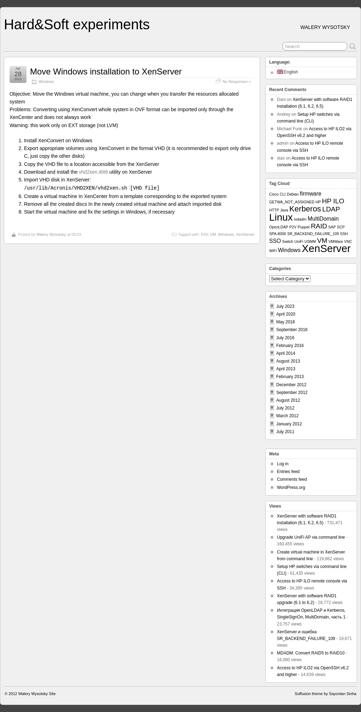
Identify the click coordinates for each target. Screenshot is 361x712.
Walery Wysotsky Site (37, 694)
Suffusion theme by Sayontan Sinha (325, 694)
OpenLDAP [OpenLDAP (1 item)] (278, 227)
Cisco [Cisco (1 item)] (274, 194)
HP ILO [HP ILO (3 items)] (333, 201)
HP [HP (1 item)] (318, 202)
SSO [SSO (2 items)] (275, 241)
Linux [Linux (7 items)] (281, 217)
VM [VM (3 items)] (322, 240)
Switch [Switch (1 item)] (287, 241)
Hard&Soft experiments (77, 24)
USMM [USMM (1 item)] (310, 241)
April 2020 (285, 314)
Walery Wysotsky (51, 234)
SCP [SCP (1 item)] (341, 227)
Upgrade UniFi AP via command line (311, 537)
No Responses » (237, 81)
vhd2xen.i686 (93, 172)
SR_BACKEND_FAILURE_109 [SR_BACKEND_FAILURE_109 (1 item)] (313, 234)
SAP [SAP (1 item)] (332, 227)
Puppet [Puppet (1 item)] (304, 227)
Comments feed (292, 479)
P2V (204, 234)
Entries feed (288, 471)
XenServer (245, 234)
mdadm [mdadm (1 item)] (300, 219)
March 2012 (287, 415)
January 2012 (289, 423)
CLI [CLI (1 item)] (283, 194)
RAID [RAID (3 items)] (319, 226)
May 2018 (285, 321)
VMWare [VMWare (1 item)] (336, 241)
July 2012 (285, 408)
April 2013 (285, 368)
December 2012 (291, 384)
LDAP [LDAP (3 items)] (331, 209)
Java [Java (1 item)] (284, 210)
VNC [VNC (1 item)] (348, 241)
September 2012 (292, 392)
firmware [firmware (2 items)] (310, 194)
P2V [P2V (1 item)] (292, 227)
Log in (283, 463)
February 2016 (290, 345)
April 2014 (285, 353)
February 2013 (290, 376)
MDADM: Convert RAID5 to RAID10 (310, 653)
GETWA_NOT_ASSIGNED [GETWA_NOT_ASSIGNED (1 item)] (291, 202)
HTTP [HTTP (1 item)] (274, 210)
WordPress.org (291, 487)
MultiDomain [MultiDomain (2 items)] (323, 219)
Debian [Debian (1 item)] (293, 194)
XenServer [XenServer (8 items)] (326, 248)
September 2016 (292, 329)
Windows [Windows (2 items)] (289, 250)
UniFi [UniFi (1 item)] (299, 241)
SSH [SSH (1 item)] (344, 234)
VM (213, 234)
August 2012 (288, 400)
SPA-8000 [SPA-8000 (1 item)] (277, 234)
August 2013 (288, 361)
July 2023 (285, 306)
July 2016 (285, 337)
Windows (46, 81)
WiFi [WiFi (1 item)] (273, 251)
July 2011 (285, 431)
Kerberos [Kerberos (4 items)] (305, 208)
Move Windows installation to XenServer (106, 71)
